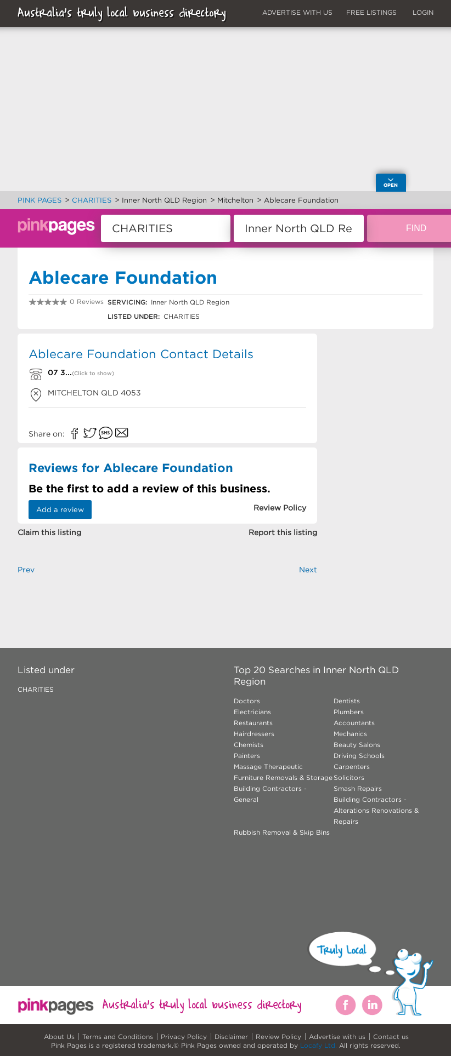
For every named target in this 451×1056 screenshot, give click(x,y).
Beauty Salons (357, 744)
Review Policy (278, 1036)
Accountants (354, 722)
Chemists (248, 744)
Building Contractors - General (270, 794)
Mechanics (350, 733)
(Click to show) (93, 373)
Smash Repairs (358, 788)
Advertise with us (337, 1036)
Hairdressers (254, 733)
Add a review (60, 510)
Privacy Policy (184, 1036)
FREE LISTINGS (371, 12)
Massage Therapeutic (268, 766)
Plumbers (349, 711)
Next (308, 569)
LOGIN (423, 12)
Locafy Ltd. (318, 1045)
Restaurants (253, 722)
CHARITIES (36, 689)
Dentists (347, 700)
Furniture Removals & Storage (283, 777)
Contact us (391, 1036)
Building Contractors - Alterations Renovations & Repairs (376, 810)
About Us (59, 1036)
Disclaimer (231, 1036)
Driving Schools (359, 755)
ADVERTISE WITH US (297, 12)
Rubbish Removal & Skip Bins (282, 832)
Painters (247, 755)
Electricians (252, 711)
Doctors (247, 700)
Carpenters (352, 766)
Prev (26, 569)
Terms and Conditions (117, 1036)
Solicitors (349, 777)
